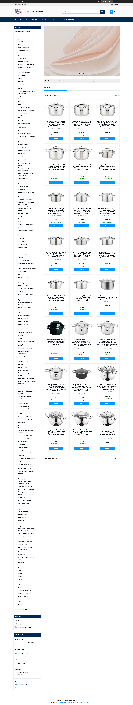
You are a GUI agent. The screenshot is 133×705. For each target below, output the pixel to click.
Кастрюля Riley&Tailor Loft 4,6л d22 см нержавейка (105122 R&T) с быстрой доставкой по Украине (81, 298)
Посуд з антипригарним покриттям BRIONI (25, 548)
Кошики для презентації (25, 156)
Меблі (19, 70)
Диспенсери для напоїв (25, 196)
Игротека (20, 120)
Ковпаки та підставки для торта (25, 159)
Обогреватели (22, 476)
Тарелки (20, 233)
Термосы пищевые (23, 447)
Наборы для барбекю (24, 370)
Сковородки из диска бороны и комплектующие (27, 92)
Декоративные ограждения (26, 378)
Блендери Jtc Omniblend (25, 181)
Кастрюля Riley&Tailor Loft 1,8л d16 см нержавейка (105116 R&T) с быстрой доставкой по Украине (81, 255)
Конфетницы (21, 238)
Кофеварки (21, 236)
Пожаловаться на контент (65, 702)
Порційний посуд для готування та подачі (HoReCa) (27, 529)
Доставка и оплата (67, 19)
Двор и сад (21, 567)
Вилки (19, 274)
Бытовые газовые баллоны (26, 64)
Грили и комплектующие (22, 31)
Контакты (53, 19)
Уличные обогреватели (24, 428)
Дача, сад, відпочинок (24, 500)
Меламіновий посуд (23, 189)
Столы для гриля (23, 361)
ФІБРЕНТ (20, 221)
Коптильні (20, 582)
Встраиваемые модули (24, 396)
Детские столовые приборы (26, 294)
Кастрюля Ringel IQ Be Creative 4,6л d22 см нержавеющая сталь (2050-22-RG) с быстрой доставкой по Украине (107, 342)
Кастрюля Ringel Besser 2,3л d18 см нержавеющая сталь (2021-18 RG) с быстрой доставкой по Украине (82, 124)
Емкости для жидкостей (25, 332)
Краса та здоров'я (23, 503)
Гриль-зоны (21, 425)
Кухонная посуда (68, 81)
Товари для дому (23, 492)
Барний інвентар (22, 178)
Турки (19, 461)
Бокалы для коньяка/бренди (26, 452)
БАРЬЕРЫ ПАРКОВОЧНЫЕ (26, 72)
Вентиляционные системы (25, 411)
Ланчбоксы (21, 266)
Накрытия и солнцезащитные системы (26, 392)
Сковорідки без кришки (24, 590)
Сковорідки (21, 576)
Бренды (20, 570)
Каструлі (20, 526)
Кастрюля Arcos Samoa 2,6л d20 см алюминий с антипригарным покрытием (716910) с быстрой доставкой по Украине (81, 388)
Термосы (20, 291)
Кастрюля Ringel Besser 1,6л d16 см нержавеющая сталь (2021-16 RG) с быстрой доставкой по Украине (56, 124)
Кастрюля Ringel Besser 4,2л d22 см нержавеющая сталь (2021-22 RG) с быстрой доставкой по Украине (107, 124)
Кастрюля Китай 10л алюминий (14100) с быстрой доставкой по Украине (107, 297)
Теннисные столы (23, 50)
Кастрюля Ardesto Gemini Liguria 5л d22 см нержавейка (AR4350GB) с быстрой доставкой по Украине (107, 387)
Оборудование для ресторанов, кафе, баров (25, 407)
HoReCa (20, 104)
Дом (60, 81)
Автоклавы (21, 41)
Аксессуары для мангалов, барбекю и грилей (26, 402)
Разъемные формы (23, 330)
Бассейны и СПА (23, 399)
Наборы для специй (24, 277)
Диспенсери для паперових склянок (26, 193)
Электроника (21, 554)
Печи (19, 44)
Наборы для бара (23, 318)
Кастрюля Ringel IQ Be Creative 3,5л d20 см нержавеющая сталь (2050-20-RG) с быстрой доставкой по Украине (82, 342)
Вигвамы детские (23, 58)
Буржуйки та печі (23, 599)
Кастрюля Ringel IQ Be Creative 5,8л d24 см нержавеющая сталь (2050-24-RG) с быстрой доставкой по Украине (56, 388)
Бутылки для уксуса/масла (26, 263)
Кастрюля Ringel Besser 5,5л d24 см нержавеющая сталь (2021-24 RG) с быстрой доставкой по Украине (56, 167)
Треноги (20, 227)
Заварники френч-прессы (25, 230)
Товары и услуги (31, 19)
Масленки (20, 280)
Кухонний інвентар (23, 170)
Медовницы (21, 444)
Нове (19, 552)
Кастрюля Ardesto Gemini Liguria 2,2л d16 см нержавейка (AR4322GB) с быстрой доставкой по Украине (107, 433)
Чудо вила (21, 358)
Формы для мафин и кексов (26, 450)
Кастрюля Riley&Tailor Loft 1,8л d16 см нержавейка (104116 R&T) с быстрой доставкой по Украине (107, 167)
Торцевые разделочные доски (27, 96)
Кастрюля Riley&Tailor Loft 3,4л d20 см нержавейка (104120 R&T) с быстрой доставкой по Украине (81, 211)
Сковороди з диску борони (26, 541)
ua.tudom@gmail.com (23, 684)
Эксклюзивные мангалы (25, 133)
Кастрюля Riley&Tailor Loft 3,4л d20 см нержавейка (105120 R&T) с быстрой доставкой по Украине (56, 298)
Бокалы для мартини (24, 324)
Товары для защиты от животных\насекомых (24, 482)
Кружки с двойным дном (25, 348)
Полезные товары (23, 213)
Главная (18, 19)
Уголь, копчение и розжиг (25, 373)
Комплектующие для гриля (25, 486)
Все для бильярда (23, 47)
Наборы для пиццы (23, 367)
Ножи (19, 327)
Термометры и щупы (24, 84)
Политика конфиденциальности (81, 702)
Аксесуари (21, 539)
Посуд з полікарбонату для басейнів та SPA (26, 174)
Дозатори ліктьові (23, 142)
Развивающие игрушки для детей (26, 558)
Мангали (20, 579)
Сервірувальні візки (23, 183)
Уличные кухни (22, 386)
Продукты (21, 364)
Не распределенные (24, 479)
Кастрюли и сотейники (82, 81)
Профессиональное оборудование (23, 352)
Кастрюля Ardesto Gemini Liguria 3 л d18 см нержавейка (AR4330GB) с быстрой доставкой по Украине (56, 432)
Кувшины (20, 257)
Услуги (20, 219)
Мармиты (20, 310)
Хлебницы (21, 455)
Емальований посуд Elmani (26, 533)
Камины (20, 413)
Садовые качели (23, 55)
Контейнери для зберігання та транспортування (26, 203)
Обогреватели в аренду (25, 419)
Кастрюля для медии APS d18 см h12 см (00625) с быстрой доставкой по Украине (56, 342)
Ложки (19, 297)
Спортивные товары (24, 123)
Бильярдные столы (23, 216)
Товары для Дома (23, 565)
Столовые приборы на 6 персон (25, 250)
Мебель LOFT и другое (24, 468)
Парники (20, 81)
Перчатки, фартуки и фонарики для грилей (27, 382)
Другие (20, 494)
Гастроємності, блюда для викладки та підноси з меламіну (25, 208)
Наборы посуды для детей (26, 341)
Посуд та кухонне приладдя (26, 489)
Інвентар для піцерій (24, 150)
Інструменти (21, 497)
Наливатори (21, 422)
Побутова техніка (23, 61)
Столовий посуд (22, 544)
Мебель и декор (22, 375)
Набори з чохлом (23, 596)
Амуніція (20, 509)
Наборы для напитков (24, 307)
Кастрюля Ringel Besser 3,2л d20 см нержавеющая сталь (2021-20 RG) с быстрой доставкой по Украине (82, 167)
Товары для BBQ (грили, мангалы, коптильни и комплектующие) (25, 439)
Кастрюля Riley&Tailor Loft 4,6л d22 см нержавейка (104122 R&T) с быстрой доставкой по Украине (107, 211)
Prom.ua (75, 700)
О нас (44, 19)
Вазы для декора (23, 356)
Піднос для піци (22, 517)
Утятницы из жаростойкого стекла (25, 465)
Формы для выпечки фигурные (24, 344)
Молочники (21, 335)
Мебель (20, 573)
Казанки (20, 601)
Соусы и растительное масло (26, 458)
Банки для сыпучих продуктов (27, 268)
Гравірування (22, 587)
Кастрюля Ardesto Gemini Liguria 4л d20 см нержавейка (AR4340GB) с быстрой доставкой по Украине (82, 432)
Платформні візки (23, 144)
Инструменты (21, 562)
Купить (56, 138)
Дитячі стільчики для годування (24, 164)
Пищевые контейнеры (24, 315)
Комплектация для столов (25, 113)
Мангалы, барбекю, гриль (25, 416)
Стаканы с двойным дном (25, 288)
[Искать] (102, 12)
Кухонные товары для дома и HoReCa (26, 472)
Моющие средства (23, 98)
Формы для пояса (23, 271)
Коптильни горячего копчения (26, 136)
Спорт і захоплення (23, 506)
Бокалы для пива (23, 321)
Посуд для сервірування (25, 168)
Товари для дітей (23, 511)
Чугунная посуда (23, 139)
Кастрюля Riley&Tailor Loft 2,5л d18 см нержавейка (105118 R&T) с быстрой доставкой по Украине (107, 255)
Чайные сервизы (22, 254)
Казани (20, 523)
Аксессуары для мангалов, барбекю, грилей (26, 431)
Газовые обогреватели (24, 67)
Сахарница (21, 283)
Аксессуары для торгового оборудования (26, 126)
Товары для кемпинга (24, 388)
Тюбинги (20, 78)
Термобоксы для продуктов (26, 224)
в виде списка (119, 95)
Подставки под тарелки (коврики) (25, 303)
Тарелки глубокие (23, 244)
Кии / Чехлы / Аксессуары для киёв (26, 116)
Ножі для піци (22, 153)
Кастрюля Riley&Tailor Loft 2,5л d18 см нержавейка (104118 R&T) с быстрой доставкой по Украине (56, 211)
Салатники (21, 241)
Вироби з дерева (23, 536)
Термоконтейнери (23, 186)
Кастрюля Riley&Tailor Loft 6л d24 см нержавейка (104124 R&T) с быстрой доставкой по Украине (56, 255)
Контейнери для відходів (25, 199)
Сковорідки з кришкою (24, 593)
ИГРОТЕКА (21, 53)
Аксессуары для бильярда (26, 110)
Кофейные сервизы (23, 260)
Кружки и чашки (22, 247)
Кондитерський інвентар (25, 147)
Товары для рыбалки (24, 107)
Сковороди (21, 520)
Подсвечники (21, 300)
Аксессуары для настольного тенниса (26, 87)
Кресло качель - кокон (24, 75)
